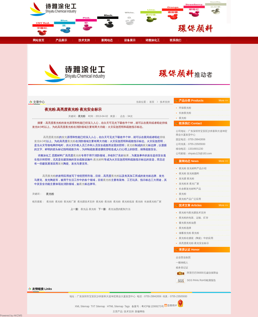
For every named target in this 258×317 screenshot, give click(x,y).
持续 (162, 137)
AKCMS (17, 315)
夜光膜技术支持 (86, 201)
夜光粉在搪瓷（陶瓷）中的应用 (196, 238)
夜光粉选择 (185, 227)
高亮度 (47, 137)
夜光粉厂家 (70, 201)
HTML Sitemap (115, 306)
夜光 (145, 145)
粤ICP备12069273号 (152, 306)
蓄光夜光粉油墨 (187, 222)
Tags (127, 306)
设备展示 (130, 40)
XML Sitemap (82, 306)
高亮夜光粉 (49, 175)
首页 (151, 102)
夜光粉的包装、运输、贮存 (193, 217)
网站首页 (38, 40)
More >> (223, 100)
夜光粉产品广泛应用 (190, 199)
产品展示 (61, 40)
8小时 (43, 141)
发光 (64, 137)
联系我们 (175, 40)
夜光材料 (98, 159)
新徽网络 (140, 311)
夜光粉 (55, 137)
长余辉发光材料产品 (190, 188)
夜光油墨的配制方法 (119, 209)
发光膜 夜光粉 (186, 178)
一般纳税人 (182, 262)
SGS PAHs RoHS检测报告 (201, 280)
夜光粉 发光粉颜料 (189, 173)
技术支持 (84, 40)
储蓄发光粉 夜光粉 (189, 233)
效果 (126, 155)
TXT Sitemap (98, 306)
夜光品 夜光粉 (88, 209)
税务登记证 (182, 267)
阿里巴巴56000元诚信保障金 (202, 272)
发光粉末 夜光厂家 (189, 183)
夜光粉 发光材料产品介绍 (192, 168)
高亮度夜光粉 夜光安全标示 (194, 243)
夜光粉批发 (128, 201)
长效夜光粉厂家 (152, 201)
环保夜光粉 (185, 107)
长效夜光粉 (185, 113)
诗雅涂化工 (153, 40)
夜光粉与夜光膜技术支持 (192, 212)
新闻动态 (107, 40)
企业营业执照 (183, 257)
